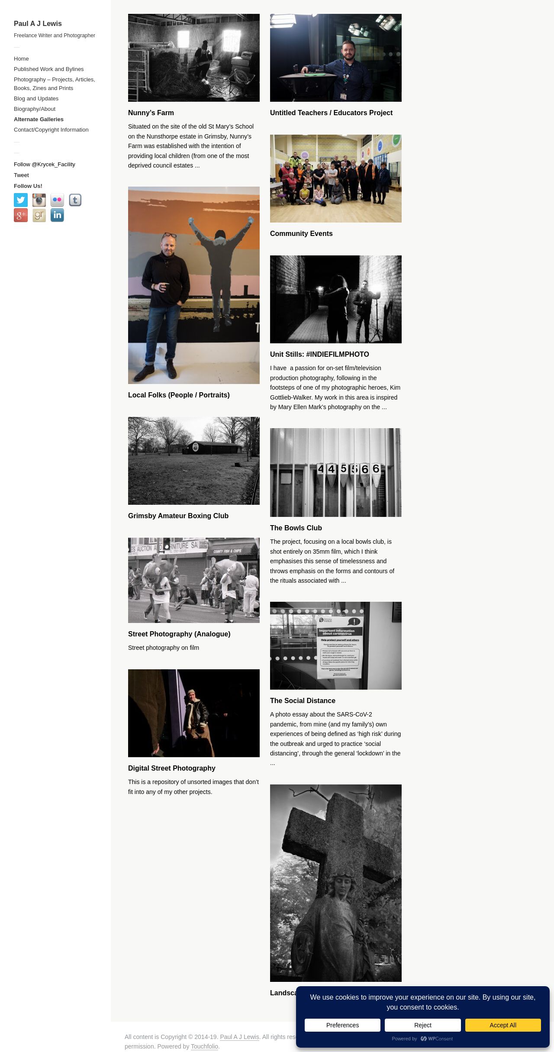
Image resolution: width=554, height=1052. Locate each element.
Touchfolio (204, 1046)
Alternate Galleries (39, 119)
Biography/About (34, 109)
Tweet (21, 175)
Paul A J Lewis (38, 23)
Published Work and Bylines (49, 69)
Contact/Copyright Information (51, 129)
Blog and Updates (36, 98)
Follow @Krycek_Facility (44, 164)
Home (21, 58)
